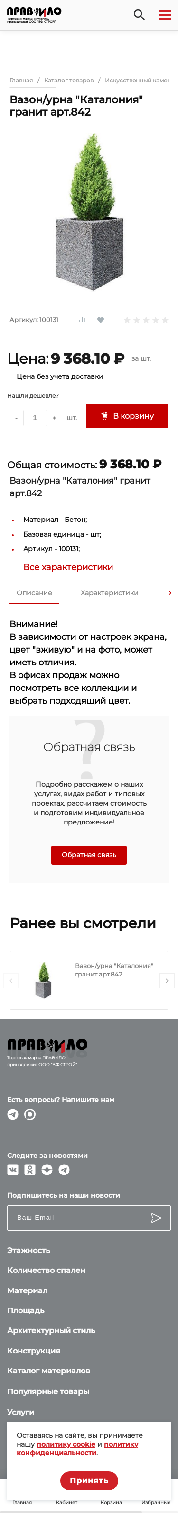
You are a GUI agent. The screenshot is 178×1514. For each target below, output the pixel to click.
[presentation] (170, 593)
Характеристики (110, 593)
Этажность (28, 1250)
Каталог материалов (48, 1370)
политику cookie (66, 1444)
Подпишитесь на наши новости (63, 1195)
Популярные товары (48, 1391)
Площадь (25, 1310)
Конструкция (33, 1350)
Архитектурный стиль (51, 1330)
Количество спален (46, 1270)
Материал (27, 1290)
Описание (34, 593)
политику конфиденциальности (77, 1448)
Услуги (20, 1412)
